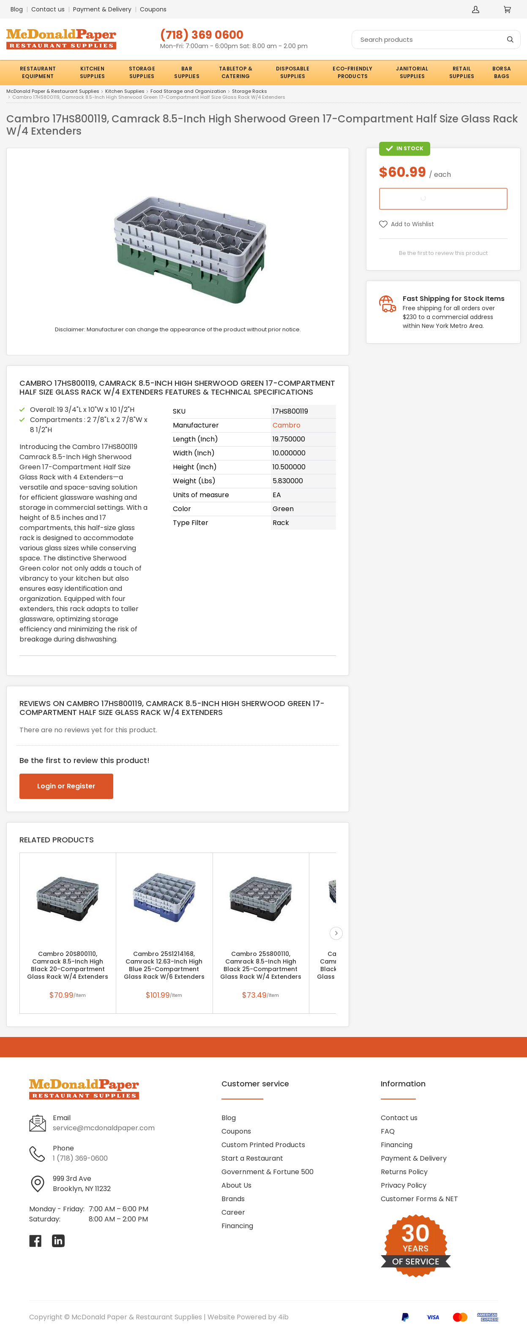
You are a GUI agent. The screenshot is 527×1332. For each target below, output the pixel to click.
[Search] (436, 39)
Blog (17, 9)
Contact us (48, 9)
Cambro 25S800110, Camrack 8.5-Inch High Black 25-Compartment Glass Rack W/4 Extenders (260, 965)
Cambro (286, 425)
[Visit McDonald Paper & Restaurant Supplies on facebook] (35, 1241)
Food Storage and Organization (188, 92)
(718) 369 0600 (201, 35)
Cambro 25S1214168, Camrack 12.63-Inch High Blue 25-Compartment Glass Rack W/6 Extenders (164, 965)
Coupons (153, 9)
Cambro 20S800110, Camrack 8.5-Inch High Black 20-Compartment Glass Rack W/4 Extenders (67, 965)
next (336, 933)
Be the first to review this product (443, 253)
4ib (283, 1317)
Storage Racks (249, 92)
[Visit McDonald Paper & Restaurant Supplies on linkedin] (58, 1241)
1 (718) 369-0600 (80, 1158)
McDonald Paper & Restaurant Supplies (52, 92)
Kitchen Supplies (125, 92)
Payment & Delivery (102, 9)
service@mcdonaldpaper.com (104, 1128)
